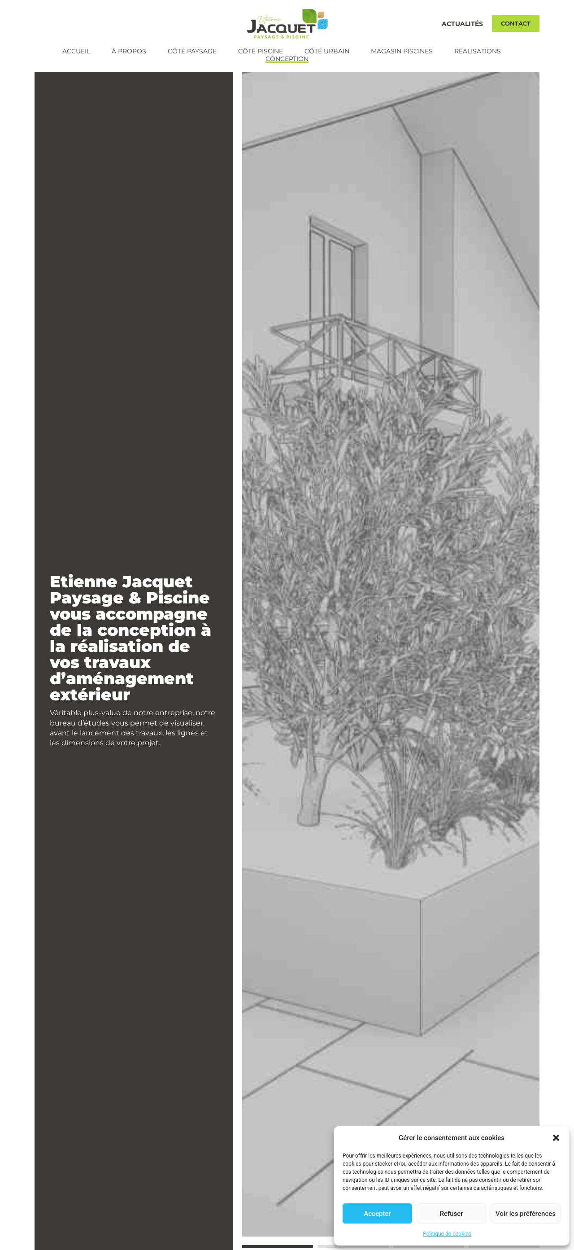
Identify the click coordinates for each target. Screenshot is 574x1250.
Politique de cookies (447, 1234)
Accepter (377, 1214)
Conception (287, 59)
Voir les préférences (526, 1214)
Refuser (451, 1214)
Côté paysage (192, 51)
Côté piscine (260, 51)
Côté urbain (326, 51)
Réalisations (477, 51)
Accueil (76, 51)
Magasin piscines (402, 51)
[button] (556, 1137)
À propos (129, 51)
